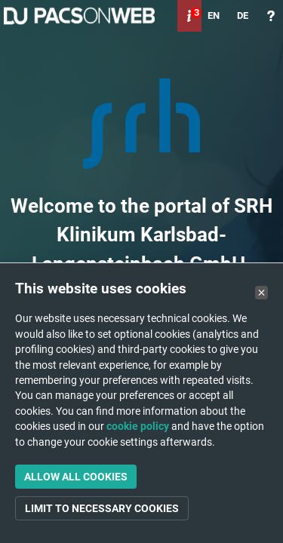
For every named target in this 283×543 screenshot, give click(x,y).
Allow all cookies (76, 477)
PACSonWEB (79, 16)
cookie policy (137, 426)
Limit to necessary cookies (102, 508)
